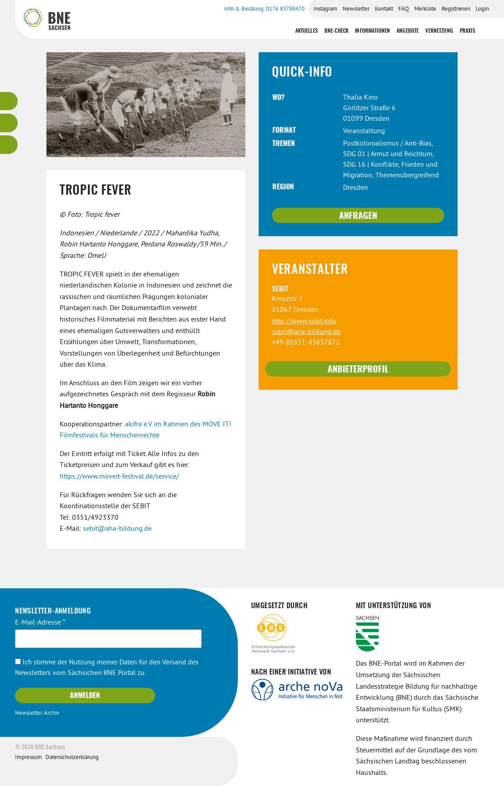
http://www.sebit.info (304, 321)
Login (482, 9)
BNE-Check (336, 31)
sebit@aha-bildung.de (117, 529)
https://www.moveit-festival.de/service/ (119, 476)
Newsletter (356, 9)
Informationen (372, 31)
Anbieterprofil (358, 369)
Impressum (28, 757)
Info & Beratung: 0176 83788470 (264, 9)
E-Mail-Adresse (40, 622)
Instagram (325, 9)
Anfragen (358, 216)
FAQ (403, 9)
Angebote (408, 31)
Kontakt (384, 9)
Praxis (467, 31)
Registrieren (456, 9)
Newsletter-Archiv (37, 713)
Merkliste (425, 9)
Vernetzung (439, 31)
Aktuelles (306, 31)
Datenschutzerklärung (72, 757)
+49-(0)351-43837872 (306, 342)
